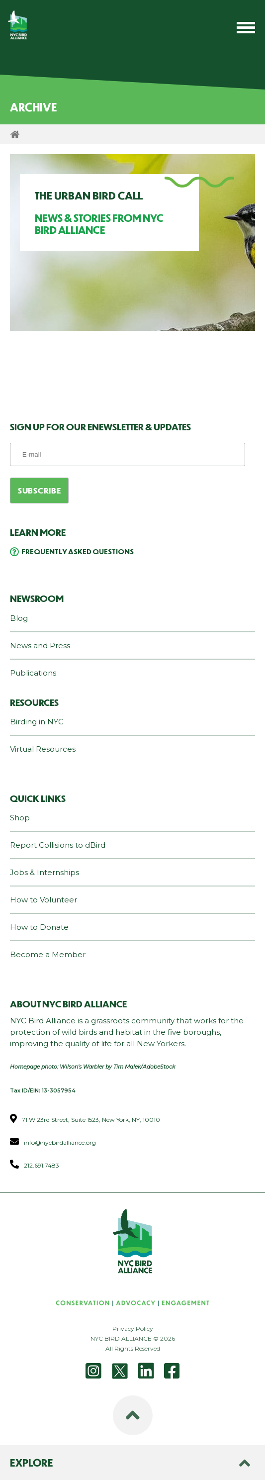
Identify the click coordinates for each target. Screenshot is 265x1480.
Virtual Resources (43, 749)
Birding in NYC (37, 721)
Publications (33, 673)
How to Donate (39, 927)
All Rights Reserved (132, 1348)
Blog (19, 618)
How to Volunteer (43, 899)
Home (15, 134)
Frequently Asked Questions (77, 551)
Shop (20, 817)
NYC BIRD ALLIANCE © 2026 (132, 1338)
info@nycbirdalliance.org (60, 1142)
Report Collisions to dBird (57, 845)
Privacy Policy (132, 1328)
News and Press (40, 645)
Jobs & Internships (44, 872)
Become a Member (48, 954)
